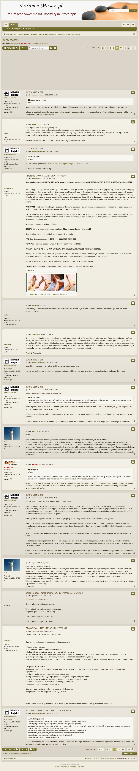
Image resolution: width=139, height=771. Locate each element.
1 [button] (105, 48)
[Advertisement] (69, 70)
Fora (15, 25)
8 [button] (110, 48)
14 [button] (131, 48)
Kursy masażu (10, 40)
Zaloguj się (17, 29)
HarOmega (7, 641)
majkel (6, 315)
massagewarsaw (10, 98)
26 (9, 318)
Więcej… (6, 25)
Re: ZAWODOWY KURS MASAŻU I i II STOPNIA (48, 710)
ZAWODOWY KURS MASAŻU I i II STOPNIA (46, 628)
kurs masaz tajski (34, 92)
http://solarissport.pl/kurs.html (37, 599)
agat (5, 441)
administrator (25, 43)
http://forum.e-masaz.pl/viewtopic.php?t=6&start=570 (68, 163)
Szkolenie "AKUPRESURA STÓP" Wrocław (46, 175)
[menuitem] (124, 25)
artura (6, 133)
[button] (98, 48)
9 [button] (113, 48)
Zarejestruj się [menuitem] (133, 25)
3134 (10, 472)
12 (9, 444)
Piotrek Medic (43, 43)
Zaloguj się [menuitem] (128, 25)
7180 (10, 101)
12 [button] (125, 48)
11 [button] (121, 48)
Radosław (7, 344)
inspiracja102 (8, 188)
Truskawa (34, 43)
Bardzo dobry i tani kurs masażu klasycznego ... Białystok (54, 593)
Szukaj (8, 29)
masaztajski (16, 43)
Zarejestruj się (29, 29)
